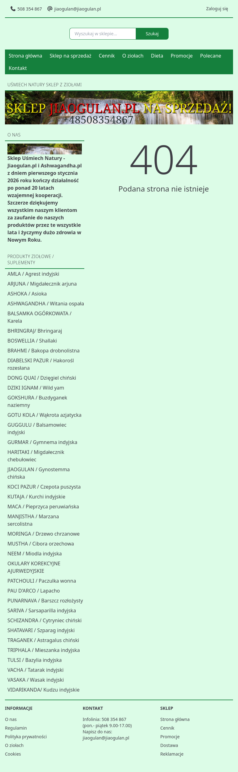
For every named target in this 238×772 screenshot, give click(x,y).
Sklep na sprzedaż (70, 55)
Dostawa (169, 745)
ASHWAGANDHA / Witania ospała (45, 303)
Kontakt (18, 68)
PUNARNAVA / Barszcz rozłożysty (45, 600)
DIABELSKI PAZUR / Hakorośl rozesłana (40, 364)
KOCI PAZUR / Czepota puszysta (44, 486)
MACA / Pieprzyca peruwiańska (43, 506)
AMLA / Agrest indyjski (33, 273)
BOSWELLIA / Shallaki (32, 340)
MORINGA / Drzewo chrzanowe (43, 533)
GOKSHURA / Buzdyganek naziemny (37, 401)
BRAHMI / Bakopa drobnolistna (43, 350)
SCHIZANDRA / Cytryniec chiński (44, 620)
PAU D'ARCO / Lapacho (33, 590)
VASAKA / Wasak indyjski (35, 679)
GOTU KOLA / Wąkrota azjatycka (44, 415)
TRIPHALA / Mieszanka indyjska (43, 650)
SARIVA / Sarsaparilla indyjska (41, 610)
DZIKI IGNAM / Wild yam (35, 387)
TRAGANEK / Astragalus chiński (43, 640)
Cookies (13, 754)
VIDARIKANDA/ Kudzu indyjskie (43, 689)
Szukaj (152, 34)
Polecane (210, 55)
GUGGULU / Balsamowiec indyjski (36, 428)
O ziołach (132, 55)
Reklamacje (171, 754)
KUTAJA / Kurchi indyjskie (36, 496)
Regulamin (16, 728)
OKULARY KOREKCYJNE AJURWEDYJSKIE (33, 567)
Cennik (107, 55)
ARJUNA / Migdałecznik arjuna (42, 283)
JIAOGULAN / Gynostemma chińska (38, 473)
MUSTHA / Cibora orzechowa (40, 543)
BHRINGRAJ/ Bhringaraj (34, 330)
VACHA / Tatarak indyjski (35, 669)
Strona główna (25, 55)
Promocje (182, 55)
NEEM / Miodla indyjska (34, 553)
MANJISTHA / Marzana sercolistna (33, 520)
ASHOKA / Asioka (27, 293)
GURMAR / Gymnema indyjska (42, 442)
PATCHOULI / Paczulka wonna (41, 580)
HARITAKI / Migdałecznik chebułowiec (35, 456)
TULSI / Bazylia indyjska (34, 660)
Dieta (157, 55)
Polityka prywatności (26, 737)
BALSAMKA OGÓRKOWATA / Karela (39, 317)
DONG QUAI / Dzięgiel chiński (41, 377)
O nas (11, 719)
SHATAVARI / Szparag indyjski (41, 630)
